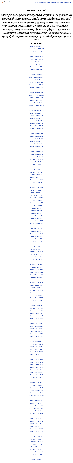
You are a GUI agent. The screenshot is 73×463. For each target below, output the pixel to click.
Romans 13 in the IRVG (36, 213)
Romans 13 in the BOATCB (36, 82)
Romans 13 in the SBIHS (36, 336)
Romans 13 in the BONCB (36, 136)
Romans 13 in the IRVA (36, 208)
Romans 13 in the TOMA (36, 431)
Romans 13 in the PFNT (36, 316)
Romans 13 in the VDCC (36, 449)
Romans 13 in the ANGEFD (36, 46)
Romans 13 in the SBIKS (36, 346)
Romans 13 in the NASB (36, 290)
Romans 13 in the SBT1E (36, 380)
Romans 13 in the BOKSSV (36, 123)
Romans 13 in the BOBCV (36, 87)
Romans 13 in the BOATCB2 (36, 85)
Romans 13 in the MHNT (36, 272)
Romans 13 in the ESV (36, 190)
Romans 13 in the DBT (36, 174)
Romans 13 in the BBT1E (36, 59)
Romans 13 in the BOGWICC (36, 95)
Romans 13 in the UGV (36, 439)
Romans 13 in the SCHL (36, 382)
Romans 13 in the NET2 (36, 300)
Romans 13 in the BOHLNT (36, 103)
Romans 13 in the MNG (36, 277)
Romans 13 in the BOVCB (36, 154)
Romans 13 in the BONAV (36, 133)
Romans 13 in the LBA (36, 254)
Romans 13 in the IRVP (36, 228)
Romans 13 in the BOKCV (36, 115)
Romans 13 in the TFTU (37, 405)
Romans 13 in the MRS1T (36, 285)
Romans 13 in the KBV (36, 246)
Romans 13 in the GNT (36, 200)
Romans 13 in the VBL (36, 447)
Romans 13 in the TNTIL (36, 421)
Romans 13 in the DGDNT (36, 177)
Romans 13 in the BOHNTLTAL (36, 105)
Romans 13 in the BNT (36, 74)
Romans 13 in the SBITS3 (36, 367)
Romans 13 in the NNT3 (36, 310)
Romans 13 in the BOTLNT (36, 151)
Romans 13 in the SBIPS (36, 357)
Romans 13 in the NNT (36, 305)
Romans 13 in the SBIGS (36, 334)
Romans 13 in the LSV (36, 262)
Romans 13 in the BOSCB (36, 146)
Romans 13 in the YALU (37, 452)
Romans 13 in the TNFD (36, 413)
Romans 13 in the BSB (36, 164)
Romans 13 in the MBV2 (36, 269)
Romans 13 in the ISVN (36, 239)
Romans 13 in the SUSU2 (36, 390)
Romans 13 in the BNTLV (36, 79)
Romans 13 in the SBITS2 (36, 364)
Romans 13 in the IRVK (36, 218)
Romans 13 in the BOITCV (36, 113)
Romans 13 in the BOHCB (36, 97)
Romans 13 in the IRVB (36, 210)
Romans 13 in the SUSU (36, 387)
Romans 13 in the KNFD (36, 251)
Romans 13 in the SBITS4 (36, 370)
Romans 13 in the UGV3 (36, 444)
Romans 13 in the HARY (36, 203)
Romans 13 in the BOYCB (36, 156)
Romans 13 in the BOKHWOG (36, 121)
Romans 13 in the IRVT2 (36, 233)
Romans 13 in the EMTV (36, 187)
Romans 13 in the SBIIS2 (36, 341)
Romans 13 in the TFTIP (36, 403)
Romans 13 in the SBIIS (36, 339)
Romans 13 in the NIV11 (36, 303)
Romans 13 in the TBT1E (36, 398)
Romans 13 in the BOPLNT (36, 144)
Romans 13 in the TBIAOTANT (36, 395)
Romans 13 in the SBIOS (36, 354)
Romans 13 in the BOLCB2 (36, 128)
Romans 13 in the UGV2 (36, 441)
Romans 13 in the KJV (36, 249)
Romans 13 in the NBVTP (36, 298)
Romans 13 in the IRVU (36, 236)
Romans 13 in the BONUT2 (36, 141)
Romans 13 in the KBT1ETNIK (36, 244)
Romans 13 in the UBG (36, 436)
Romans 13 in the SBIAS (36, 321)
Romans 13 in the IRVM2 (36, 223)
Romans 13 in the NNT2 (36, 308)
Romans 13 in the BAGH (36, 54)
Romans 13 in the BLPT (36, 72)
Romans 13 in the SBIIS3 (36, 344)
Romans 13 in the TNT (36, 416)
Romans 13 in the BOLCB (36, 126)
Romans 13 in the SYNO (36, 393)
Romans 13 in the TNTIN (36, 423)
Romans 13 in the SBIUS (36, 372)
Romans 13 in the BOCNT (36, 90)
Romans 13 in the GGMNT (36, 198)
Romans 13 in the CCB (36, 167)
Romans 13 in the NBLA (36, 293)
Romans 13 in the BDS (36, 61)
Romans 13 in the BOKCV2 (36, 118)
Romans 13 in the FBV (36, 192)
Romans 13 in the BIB (36, 69)
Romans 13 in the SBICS (36, 328)
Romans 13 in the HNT (36, 205)
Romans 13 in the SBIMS (36, 352)
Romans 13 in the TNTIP (36, 426)
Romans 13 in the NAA (36, 287)
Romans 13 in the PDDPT (36, 313)
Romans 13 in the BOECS (36, 92)
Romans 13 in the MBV (36, 267)
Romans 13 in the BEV (36, 64)
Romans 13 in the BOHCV (36, 100)
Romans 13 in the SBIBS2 (36, 326)
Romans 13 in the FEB (36, 195)
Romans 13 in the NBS (36, 295)
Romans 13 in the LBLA (36, 257)
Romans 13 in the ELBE (37, 185)
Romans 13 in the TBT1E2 (36, 400)
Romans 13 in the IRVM (36, 221)
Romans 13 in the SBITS (36, 362)
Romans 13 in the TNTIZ (36, 429)
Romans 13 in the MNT (36, 280)
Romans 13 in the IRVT (36, 231)
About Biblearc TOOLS (53, 2)
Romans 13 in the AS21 (36, 51)
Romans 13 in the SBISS (36, 359)
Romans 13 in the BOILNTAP (36, 110)
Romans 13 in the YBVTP (36, 457)
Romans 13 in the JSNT (36, 241)
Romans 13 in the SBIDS (36, 331)
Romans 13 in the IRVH (36, 216)
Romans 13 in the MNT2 (36, 282)
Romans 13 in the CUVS (36, 172)
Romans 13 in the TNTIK (36, 418)
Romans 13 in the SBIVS (36, 375)
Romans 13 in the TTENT (36, 434)
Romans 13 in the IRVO (36, 226)
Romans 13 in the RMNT (36, 318)
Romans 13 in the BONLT (36, 138)
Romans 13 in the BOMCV (36, 131)
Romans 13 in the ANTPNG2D (36, 49)
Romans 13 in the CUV (36, 169)
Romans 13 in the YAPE (36, 454)
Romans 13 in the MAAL (36, 264)
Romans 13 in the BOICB (36, 108)
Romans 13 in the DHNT (36, 180)
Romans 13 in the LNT (36, 259)
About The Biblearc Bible (39, 2)
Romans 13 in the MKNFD (36, 275)
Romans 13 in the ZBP (36, 459)
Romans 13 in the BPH (36, 162)
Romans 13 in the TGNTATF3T (36, 408)
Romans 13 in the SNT (36, 385)
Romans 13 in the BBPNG (36, 56)
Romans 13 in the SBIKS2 (36, 349)
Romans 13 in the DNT (36, 182)
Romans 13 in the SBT (36, 377)
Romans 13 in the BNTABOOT (36, 77)
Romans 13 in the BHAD (36, 67)
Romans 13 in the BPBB (36, 159)
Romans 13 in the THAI (36, 411)
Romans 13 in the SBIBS (36, 323)
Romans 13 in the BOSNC (36, 149)
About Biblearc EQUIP (66, 2)
